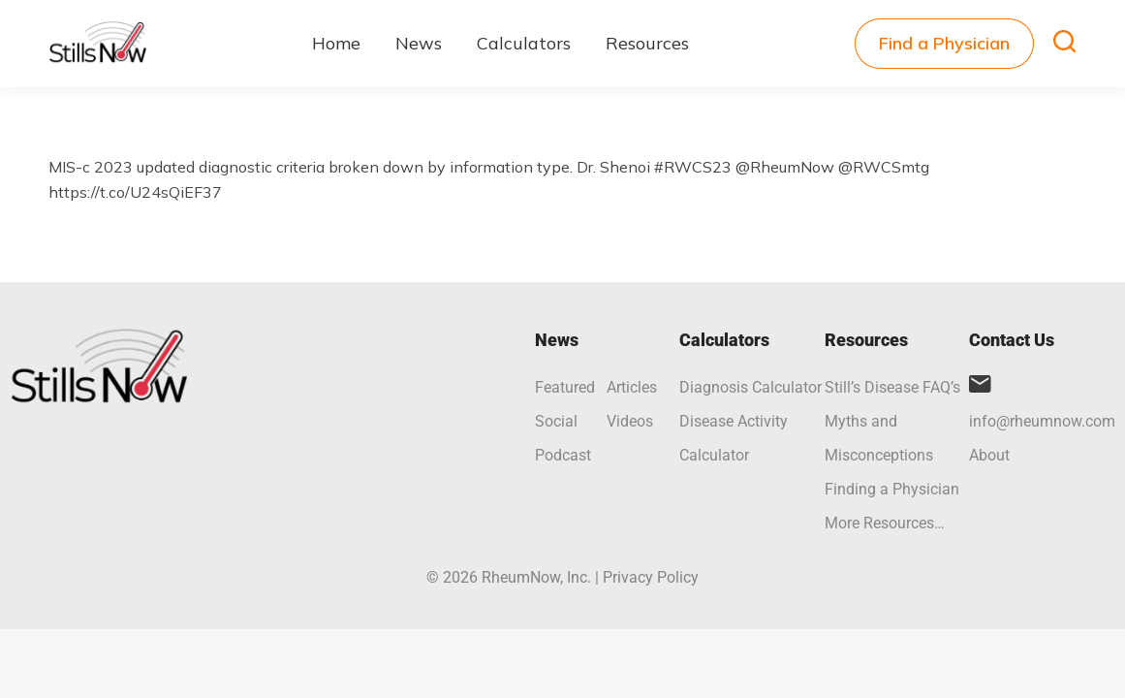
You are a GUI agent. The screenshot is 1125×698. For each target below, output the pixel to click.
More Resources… (885, 523)
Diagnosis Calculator (750, 387)
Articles (632, 387)
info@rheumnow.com (1042, 421)
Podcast (563, 455)
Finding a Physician (892, 489)
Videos (630, 421)
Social (556, 421)
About (989, 455)
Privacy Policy (651, 577)
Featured (565, 387)
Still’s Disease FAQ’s (892, 387)
